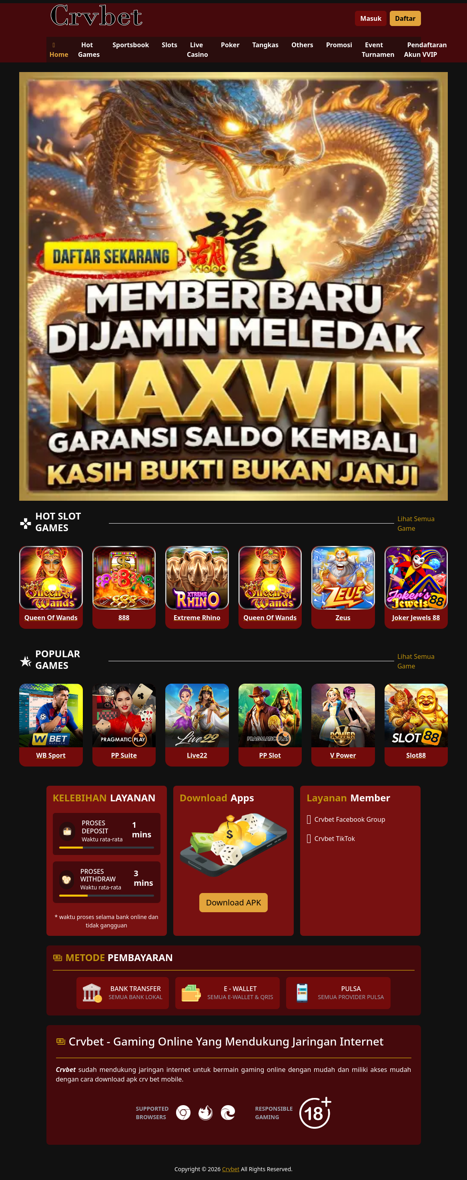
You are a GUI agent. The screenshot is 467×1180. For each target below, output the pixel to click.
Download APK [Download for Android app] (233, 902)
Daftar (405, 18)
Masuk (370, 18)
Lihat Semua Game (416, 523)
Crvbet (230, 1169)
